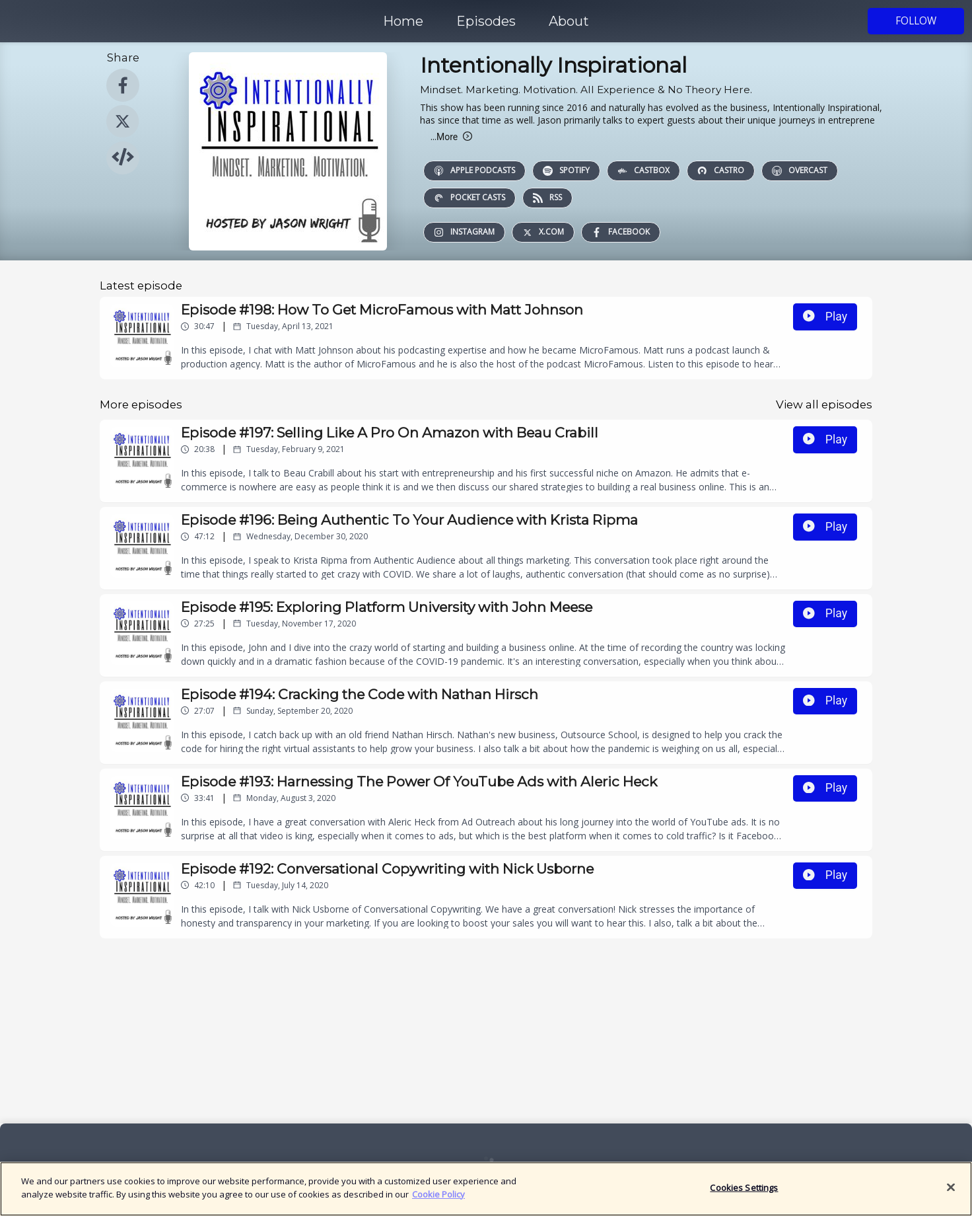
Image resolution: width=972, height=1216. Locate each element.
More (451, 137)
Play (825, 316)
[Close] (950, 1194)
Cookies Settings (744, 1194)
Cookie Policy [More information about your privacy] (438, 1201)
